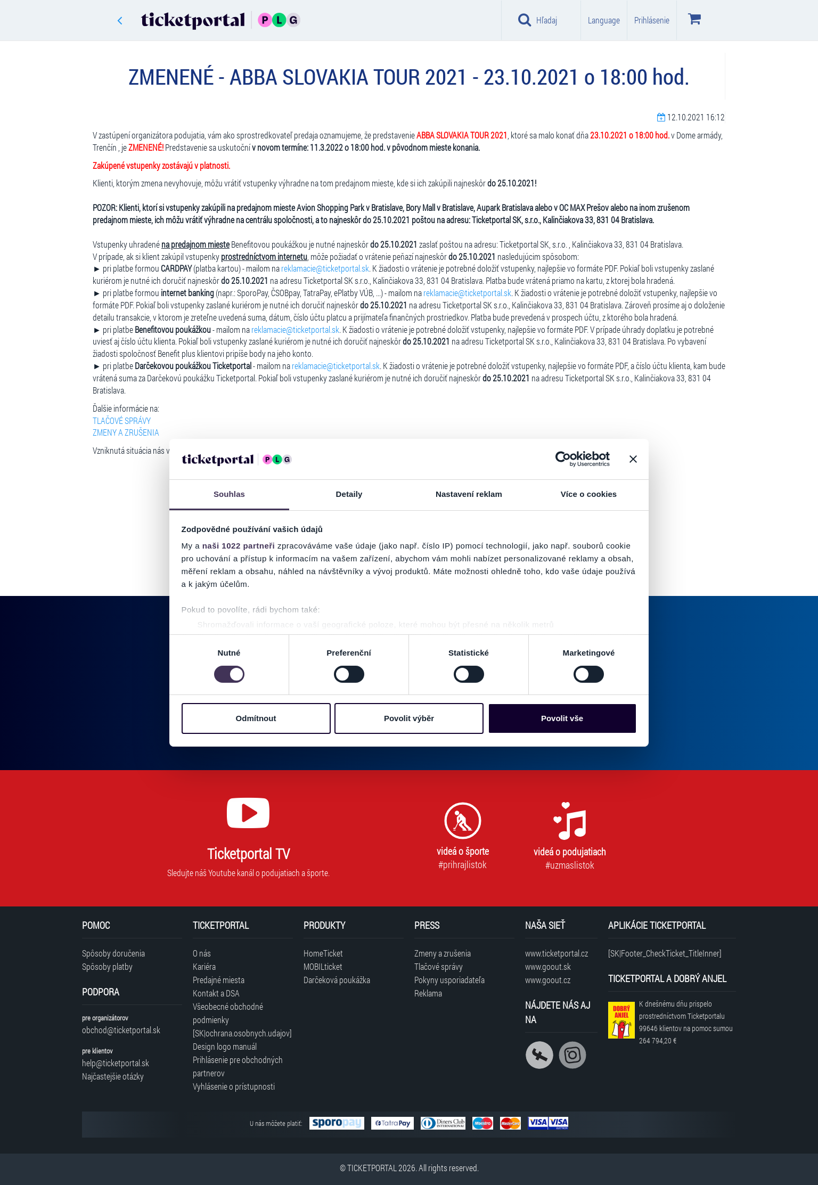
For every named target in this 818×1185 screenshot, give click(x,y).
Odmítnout (256, 718)
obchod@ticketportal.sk (121, 1029)
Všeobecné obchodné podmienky (228, 1013)
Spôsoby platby (107, 966)
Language (604, 20)
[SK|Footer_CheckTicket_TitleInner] (665, 953)
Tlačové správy (438, 966)
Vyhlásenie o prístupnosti (234, 1086)
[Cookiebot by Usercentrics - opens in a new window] (563, 459)
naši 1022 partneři (238, 545)
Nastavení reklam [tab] (469, 493)
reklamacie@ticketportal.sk (325, 268)
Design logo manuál (225, 1046)
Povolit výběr (409, 718)
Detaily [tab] (349, 493)
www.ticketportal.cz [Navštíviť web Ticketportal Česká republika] (556, 953)
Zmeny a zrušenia (442, 953)
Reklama (428, 993)
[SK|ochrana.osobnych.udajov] (242, 1033)
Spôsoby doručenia (113, 953)
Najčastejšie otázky (113, 1076)
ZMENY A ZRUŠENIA (126, 432)
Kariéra (204, 966)
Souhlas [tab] (229, 493)
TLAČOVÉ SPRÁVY (122, 420)
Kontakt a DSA (216, 993)
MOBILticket (323, 966)
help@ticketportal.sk (115, 1062)
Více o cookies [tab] (589, 493)
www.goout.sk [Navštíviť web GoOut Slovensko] (548, 966)
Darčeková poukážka (337, 979)
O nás (202, 953)
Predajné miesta (218, 979)
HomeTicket (323, 953)
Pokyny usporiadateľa (449, 979)
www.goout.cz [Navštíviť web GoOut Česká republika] (547, 979)
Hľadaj (537, 20)
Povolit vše (562, 718)
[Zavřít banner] (633, 459)
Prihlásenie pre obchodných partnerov (238, 1066)
